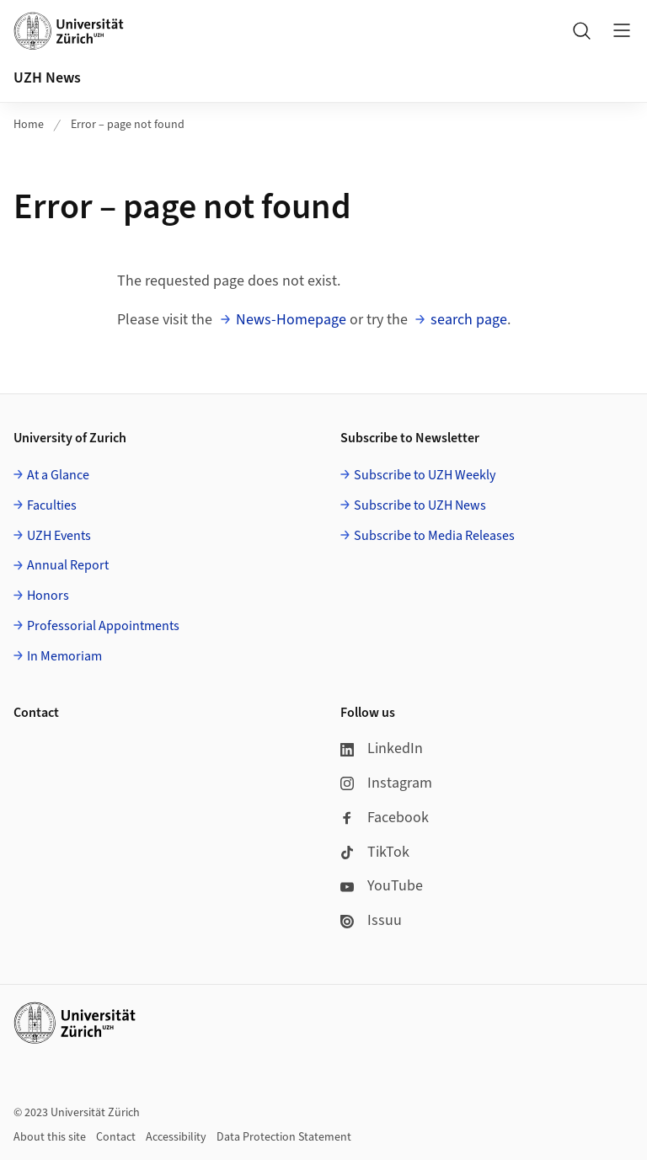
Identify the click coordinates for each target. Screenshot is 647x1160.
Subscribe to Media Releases (434, 536)
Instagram (386, 783)
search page (468, 319)
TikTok (374, 852)
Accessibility (176, 1137)
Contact (116, 1137)
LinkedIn (381, 748)
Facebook (384, 817)
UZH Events (59, 536)
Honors (48, 595)
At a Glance (58, 475)
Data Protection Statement (284, 1137)
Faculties (52, 505)
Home (28, 124)
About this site (49, 1137)
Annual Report (68, 565)
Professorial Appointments (103, 626)
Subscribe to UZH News (420, 505)
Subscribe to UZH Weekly (424, 475)
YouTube (381, 885)
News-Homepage (291, 319)
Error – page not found (127, 124)
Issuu (371, 920)
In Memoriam (64, 656)
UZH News (47, 77)
